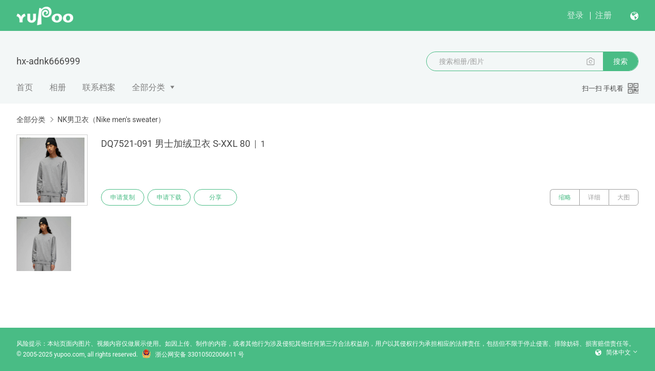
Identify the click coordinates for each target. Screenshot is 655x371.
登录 (575, 15)
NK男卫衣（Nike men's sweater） (111, 119)
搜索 (620, 61)
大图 (623, 197)
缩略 (565, 197)
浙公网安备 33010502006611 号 (193, 354)
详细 (594, 197)
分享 (215, 197)
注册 (603, 15)
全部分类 (148, 87)
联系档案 (98, 87)
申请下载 (169, 197)
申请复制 (122, 197)
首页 (24, 87)
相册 (57, 87)
